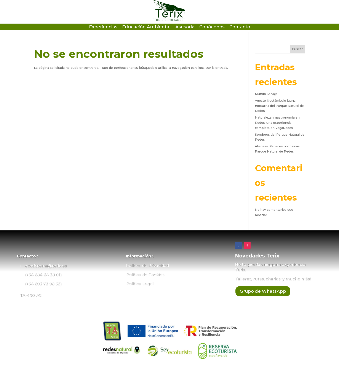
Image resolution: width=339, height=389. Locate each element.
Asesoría (185, 27)
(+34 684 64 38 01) (43, 274)
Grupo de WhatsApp (263, 291)
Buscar (297, 49)
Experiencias (103, 27)
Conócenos (212, 27)
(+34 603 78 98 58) (43, 283)
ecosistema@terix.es (45, 266)
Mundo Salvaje (266, 94)
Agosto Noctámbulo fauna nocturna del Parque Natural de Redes (279, 106)
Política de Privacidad (147, 265)
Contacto (239, 27)
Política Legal (139, 283)
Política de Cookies (145, 274)
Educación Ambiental (146, 27)
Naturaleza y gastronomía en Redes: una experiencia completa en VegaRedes (277, 123)
